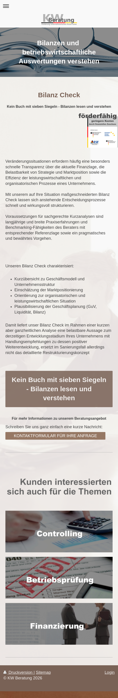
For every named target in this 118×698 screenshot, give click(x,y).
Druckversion (18, 672)
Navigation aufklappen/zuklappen (59, 6)
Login (109, 672)
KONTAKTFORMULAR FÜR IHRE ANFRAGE (55, 436)
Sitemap (43, 672)
